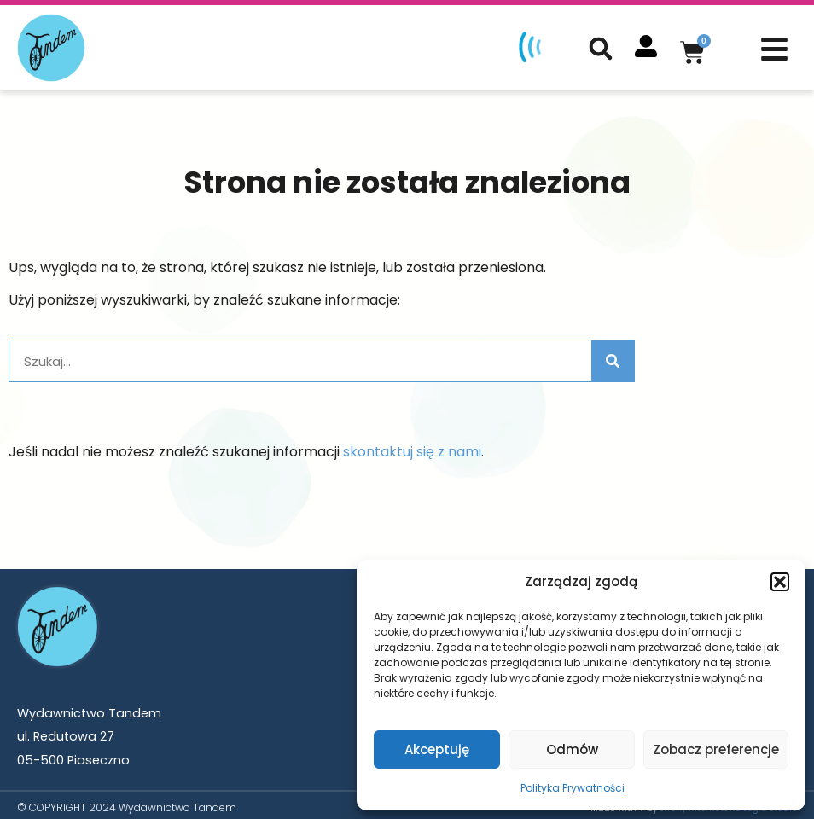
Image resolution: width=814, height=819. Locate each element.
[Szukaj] (612, 355)
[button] (779, 581)
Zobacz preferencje (716, 749)
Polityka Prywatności (572, 788)
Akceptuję (436, 749)
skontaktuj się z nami (412, 446)
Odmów (572, 749)
